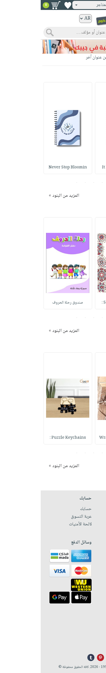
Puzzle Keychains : (27, 437)
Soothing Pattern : (78, 302)
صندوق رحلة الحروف (27, 302)
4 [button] (44, 182)
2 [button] (61, 182)
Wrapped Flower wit (79, 437)
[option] (78, 128)
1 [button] (70, 182)
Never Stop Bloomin (27, 167)
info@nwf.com (89, 642)
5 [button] (36, 182)
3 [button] (53, 182)
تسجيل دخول (87, 5)
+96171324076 (89, 635)
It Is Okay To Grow (79, 167)
